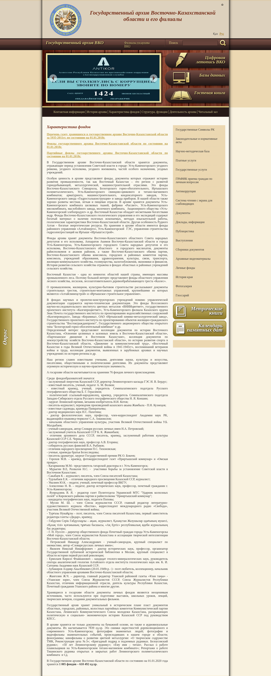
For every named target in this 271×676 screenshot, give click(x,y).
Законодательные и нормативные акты (197, 140)
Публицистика (185, 231)
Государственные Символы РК (195, 129)
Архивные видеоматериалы (193, 258)
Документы (183, 212)
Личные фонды (185, 267)
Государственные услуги (191, 169)
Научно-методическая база (193, 151)
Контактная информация (69, 111)
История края (184, 277)
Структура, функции (155, 111)
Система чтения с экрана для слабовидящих (194, 202)
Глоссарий (182, 295)
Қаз (215, 33)
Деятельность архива (183, 111)
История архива (97, 111)
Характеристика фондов (124, 111)
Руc (222, 33)
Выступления (184, 240)
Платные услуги (186, 160)
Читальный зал (207, 111)
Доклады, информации (190, 222)
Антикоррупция (186, 191)
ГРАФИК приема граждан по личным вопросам (194, 180)
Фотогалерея (184, 286)
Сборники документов (190, 249)
